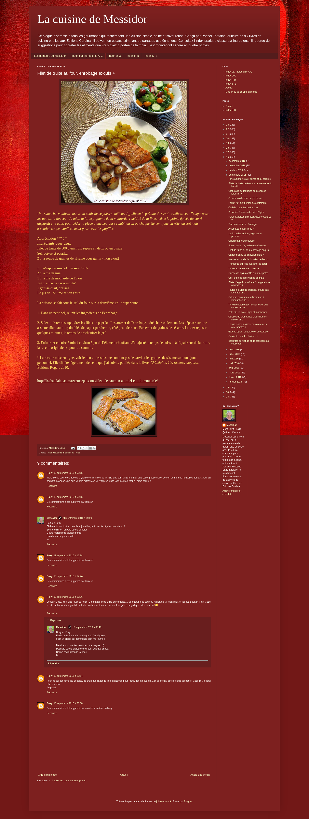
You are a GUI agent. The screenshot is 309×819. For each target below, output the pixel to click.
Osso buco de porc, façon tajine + (246, 198)
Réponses (55, 620)
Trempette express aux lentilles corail (247, 263)
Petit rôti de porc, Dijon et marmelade (247, 312)
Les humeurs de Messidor (50, 55)
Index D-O (114, 55)
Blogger (188, 801)
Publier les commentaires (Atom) (69, 780)
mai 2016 (234, 363)
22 (228, 129)
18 (228, 147)
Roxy (49, 473)
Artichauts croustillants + (241, 228)
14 (228, 392)
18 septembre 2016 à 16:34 (68, 555)
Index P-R (133, 55)
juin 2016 (234, 358)
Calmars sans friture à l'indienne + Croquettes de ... (246, 298)
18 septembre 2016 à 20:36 (68, 597)
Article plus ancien (200, 774)
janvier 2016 (236, 381)
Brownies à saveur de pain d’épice (246, 212)
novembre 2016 (237, 165)
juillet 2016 (235, 354)
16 (228, 157)
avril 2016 (234, 368)
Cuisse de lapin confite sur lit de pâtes (248, 273)
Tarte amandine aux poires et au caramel (249, 179)
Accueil (124, 774)
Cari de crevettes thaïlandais (243, 207)
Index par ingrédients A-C (87, 55)
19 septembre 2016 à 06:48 (87, 627)
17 (228, 152)
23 (228, 124)
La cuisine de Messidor (92, 18)
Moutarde (57, 452)
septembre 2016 (238, 174)
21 (228, 134)
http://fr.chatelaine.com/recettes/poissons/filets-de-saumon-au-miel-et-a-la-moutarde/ (97, 381)
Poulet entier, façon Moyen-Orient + (247, 245)
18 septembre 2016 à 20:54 (68, 676)
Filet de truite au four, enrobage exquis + (249, 250)
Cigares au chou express (241, 240)
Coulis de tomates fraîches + (243, 336)
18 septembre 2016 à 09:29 (77, 518)
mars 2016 (235, 372)
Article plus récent (47, 774)
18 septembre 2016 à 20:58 (68, 703)
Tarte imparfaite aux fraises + (243, 268)
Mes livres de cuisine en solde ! (241, 91)
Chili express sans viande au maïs (246, 277)
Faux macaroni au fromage (242, 224)
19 (228, 143)
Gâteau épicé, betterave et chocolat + (248, 331)
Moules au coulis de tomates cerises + (248, 259)
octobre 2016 (236, 170)
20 (228, 138)
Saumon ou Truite (71, 452)
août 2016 (234, 349)
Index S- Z (151, 55)
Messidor (52, 518)
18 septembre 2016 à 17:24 (68, 576)
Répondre (52, 486)
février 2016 (235, 377)
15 (228, 387)
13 (228, 396)
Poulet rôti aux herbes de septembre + (248, 203)
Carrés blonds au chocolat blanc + (246, 254)
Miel (50, 452)
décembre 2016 (237, 161)
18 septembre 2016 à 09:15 (68, 473)
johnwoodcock (163, 801)
